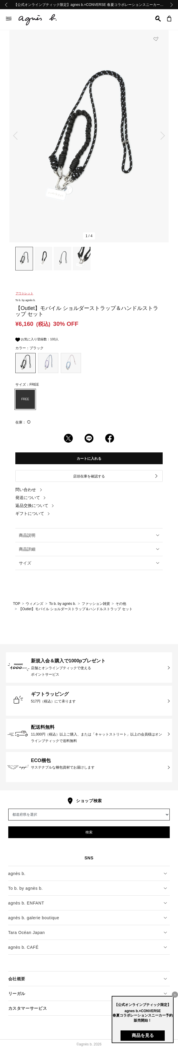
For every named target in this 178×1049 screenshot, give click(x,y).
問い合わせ (28, 489)
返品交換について (34, 505)
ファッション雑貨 (96, 604)
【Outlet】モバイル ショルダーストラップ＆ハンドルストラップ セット (76, 609)
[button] (158, 18)
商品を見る (143, 1035)
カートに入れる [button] (89, 459)
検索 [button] (89, 832)
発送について (30, 497)
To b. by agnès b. (62, 604)
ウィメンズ (34, 604)
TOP (16, 604)
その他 (121, 604)
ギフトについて (32, 513)
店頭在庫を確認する (115, 476)
